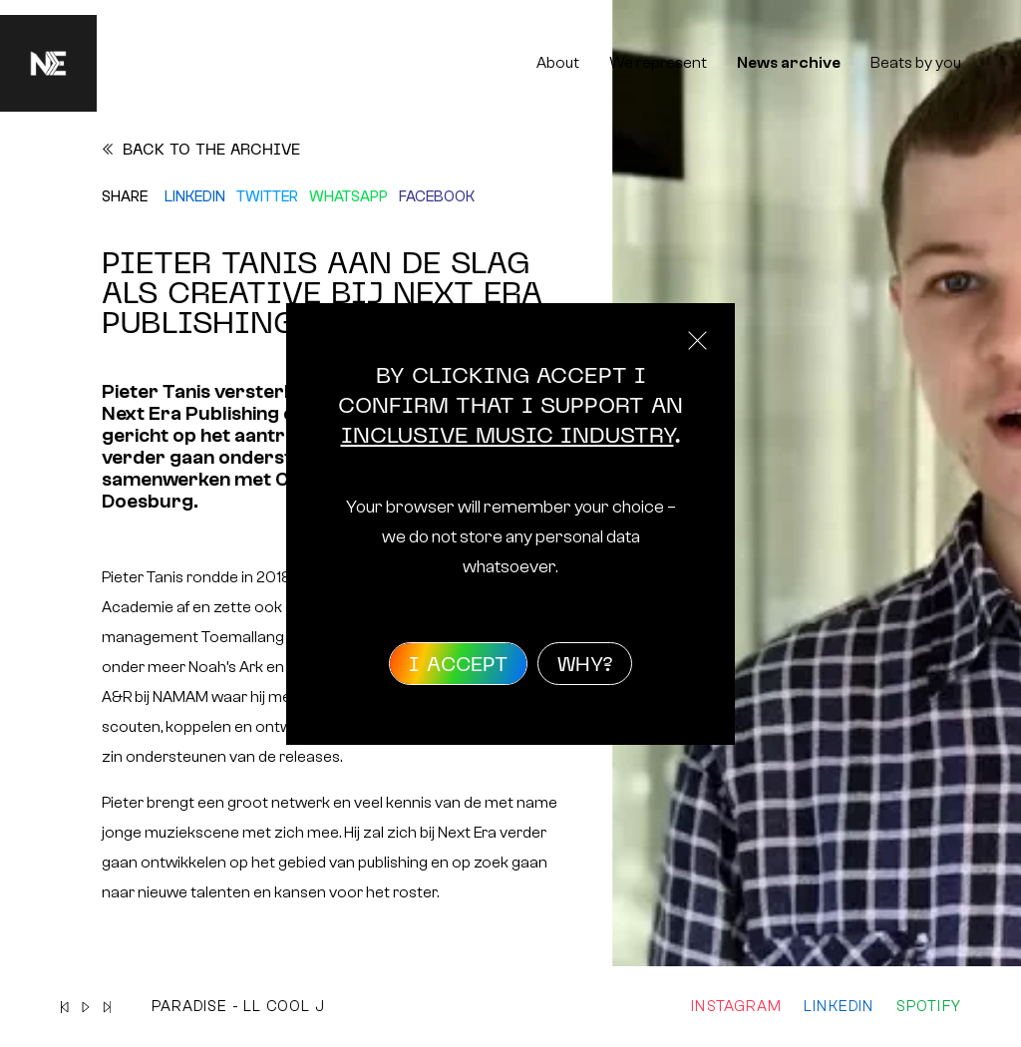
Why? (584, 666)
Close (697, 340)
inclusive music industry (507, 437)
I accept (458, 666)
